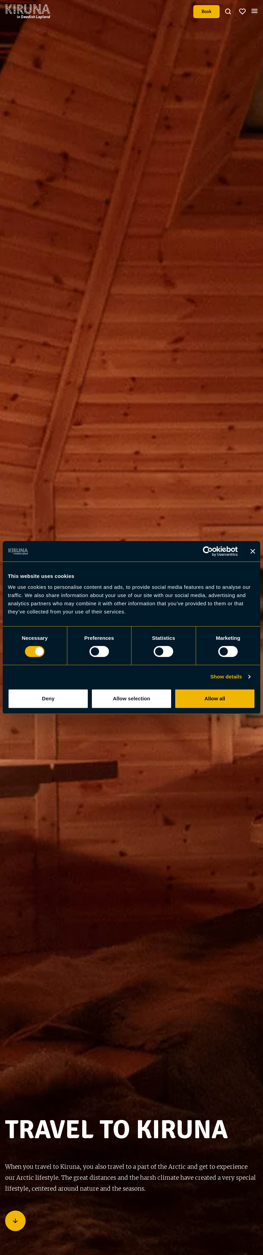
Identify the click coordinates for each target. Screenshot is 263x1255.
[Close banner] (252, 551)
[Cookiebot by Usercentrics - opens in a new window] (208, 551)
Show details (226, 676)
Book (206, 11)
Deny (48, 698)
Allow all (214, 698)
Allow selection (131, 698)
